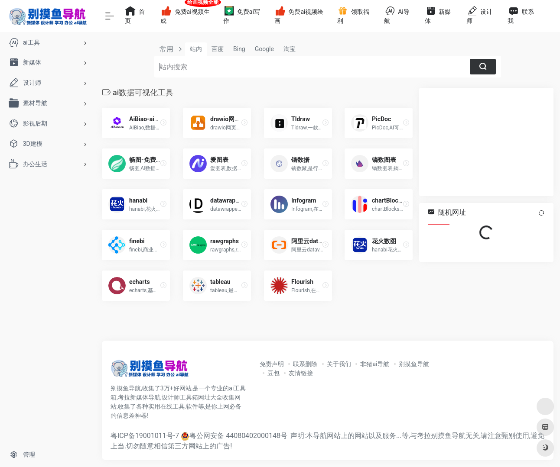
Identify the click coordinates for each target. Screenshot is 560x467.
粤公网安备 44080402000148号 (238, 436)
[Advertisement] (486, 142)
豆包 (273, 373)
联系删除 (305, 364)
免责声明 (272, 364)
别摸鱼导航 (414, 364)
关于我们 (339, 364)
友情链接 (301, 373)
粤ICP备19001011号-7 (145, 436)
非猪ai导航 (374, 364)
